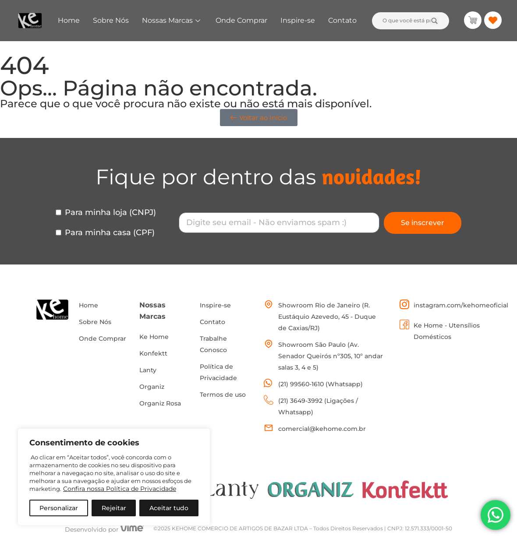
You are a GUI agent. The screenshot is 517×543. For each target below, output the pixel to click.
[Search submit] (434, 21)
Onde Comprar (241, 20)
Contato (342, 20)
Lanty (147, 370)
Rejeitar (114, 508)
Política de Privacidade (218, 372)
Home (69, 20)
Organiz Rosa (160, 403)
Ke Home (154, 337)
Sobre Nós (111, 20)
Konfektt (153, 353)
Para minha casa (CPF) (110, 232)
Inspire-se (297, 20)
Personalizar (58, 508)
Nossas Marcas (172, 20)
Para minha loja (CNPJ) (110, 212)
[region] (114, 476)
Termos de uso (223, 394)
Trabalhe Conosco (213, 344)
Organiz (151, 387)
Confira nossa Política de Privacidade (119, 489)
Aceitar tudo (168, 508)
